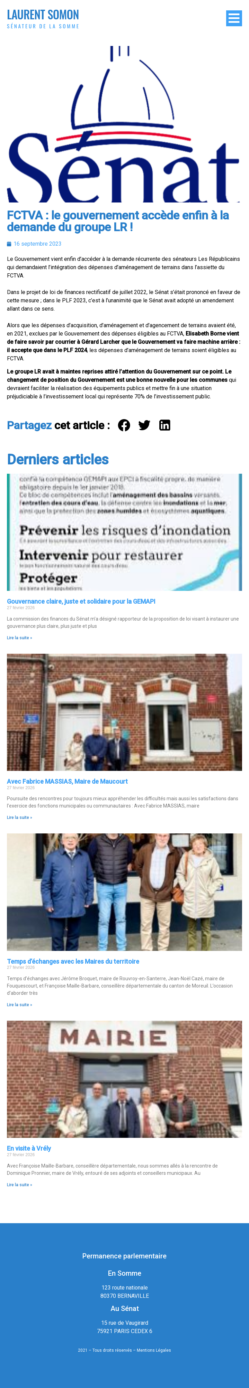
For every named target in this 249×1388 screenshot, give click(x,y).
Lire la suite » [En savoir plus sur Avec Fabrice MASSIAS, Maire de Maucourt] (19, 817)
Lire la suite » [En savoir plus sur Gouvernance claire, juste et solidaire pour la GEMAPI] (19, 637)
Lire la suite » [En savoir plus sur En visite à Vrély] (19, 1184)
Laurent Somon (43, 14)
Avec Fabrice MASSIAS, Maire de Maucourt (67, 781)
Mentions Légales (154, 1350)
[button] (124, 425)
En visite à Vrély (29, 1148)
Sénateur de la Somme (43, 26)
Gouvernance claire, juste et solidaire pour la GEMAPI (81, 601)
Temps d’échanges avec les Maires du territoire (73, 961)
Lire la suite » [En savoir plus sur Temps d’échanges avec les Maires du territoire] (19, 1004)
